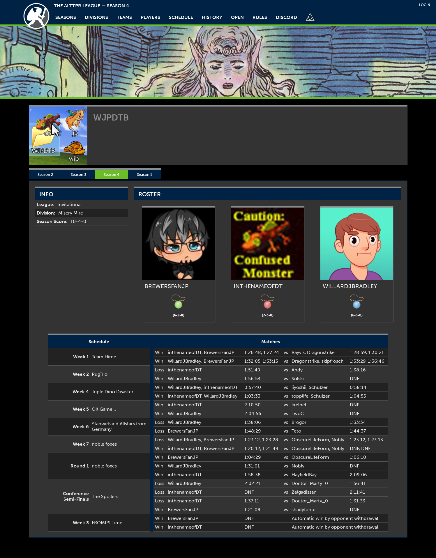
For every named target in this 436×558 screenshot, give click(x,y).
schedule (181, 17)
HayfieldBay (304, 474)
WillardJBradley (184, 361)
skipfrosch (333, 361)
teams (124, 17)
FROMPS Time (107, 522)
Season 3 (78, 174)
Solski (298, 378)
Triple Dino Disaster (112, 391)
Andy (297, 370)
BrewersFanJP (219, 352)
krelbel (299, 405)
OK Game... (104, 409)
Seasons (65, 17)
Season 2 (45, 174)
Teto (296, 431)
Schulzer (318, 387)
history (212, 17)
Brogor (299, 422)
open (237, 17)
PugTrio (99, 374)
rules (260, 17)
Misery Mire (70, 213)
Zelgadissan (304, 492)
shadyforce (303, 509)
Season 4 (111, 174)
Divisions (96, 17)
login (424, 5)
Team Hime (104, 356)
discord (286, 17)
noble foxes (104, 444)
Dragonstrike (321, 352)
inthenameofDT (185, 352)
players (150, 17)
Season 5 (144, 174)
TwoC (298, 413)
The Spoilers (105, 496)
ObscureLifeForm (310, 439)
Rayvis (298, 352)
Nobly (337, 439)
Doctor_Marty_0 (310, 483)
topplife (300, 396)
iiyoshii (299, 387)
